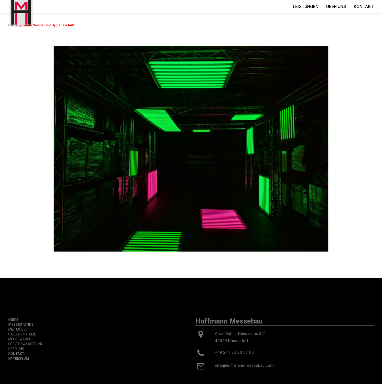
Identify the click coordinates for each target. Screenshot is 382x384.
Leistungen (305, 6)
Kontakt (364, 6)
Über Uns (336, 6)
